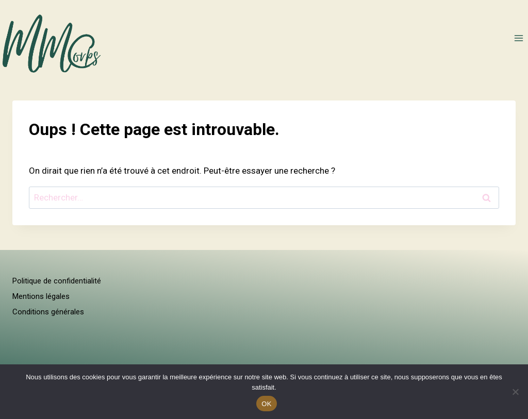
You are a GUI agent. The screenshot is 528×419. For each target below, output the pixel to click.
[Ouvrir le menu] (518, 38)
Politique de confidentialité (56, 281)
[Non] (515, 392)
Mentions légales (41, 296)
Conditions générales (48, 311)
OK (266, 404)
